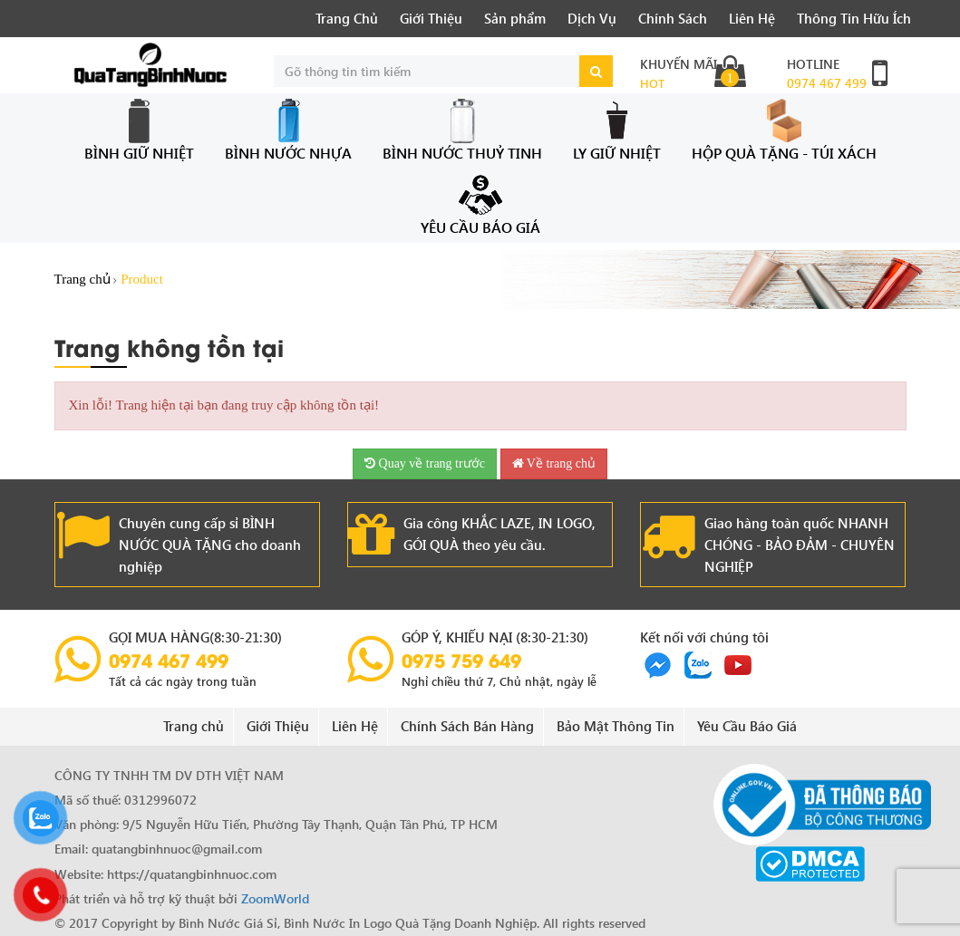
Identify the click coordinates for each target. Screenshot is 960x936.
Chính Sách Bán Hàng (467, 726)
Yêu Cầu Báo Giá (480, 204)
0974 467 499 (827, 83)
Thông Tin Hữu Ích (854, 18)
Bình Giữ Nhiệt (139, 130)
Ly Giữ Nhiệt (617, 130)
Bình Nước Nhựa (288, 130)
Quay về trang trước (424, 463)
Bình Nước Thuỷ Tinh (462, 130)
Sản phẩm (515, 18)
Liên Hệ (752, 18)
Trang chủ (82, 279)
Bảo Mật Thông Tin (615, 726)
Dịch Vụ (591, 18)
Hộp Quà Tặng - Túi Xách (784, 130)
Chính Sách (672, 18)
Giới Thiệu (431, 18)
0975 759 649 (461, 659)
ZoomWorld (275, 898)
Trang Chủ (346, 18)
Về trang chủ (554, 463)
